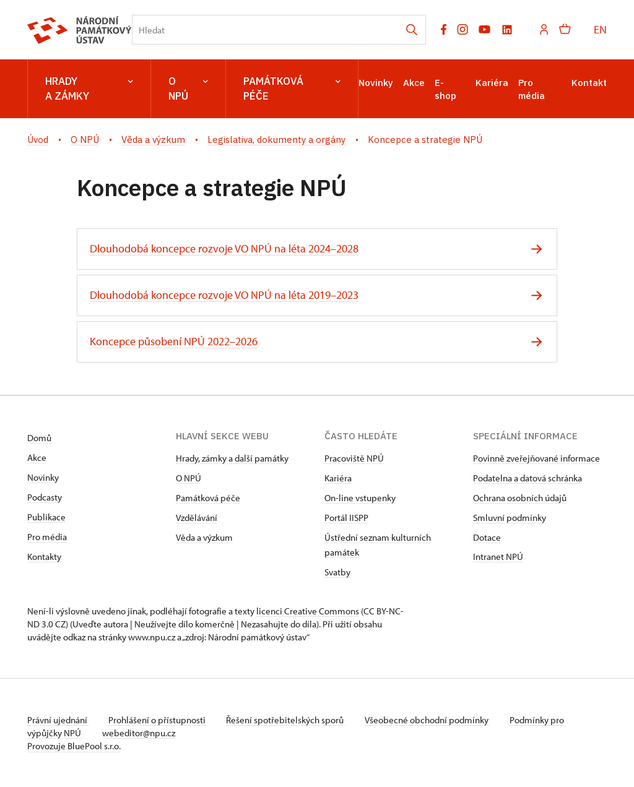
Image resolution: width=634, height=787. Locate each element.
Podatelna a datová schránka (527, 478)
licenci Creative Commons (307, 611)
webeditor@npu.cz (139, 733)
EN (600, 29)
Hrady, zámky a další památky (232, 458)
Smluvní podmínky (509, 517)
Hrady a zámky (89, 88)
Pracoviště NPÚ (354, 458)
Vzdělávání (196, 517)
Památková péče (292, 88)
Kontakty (44, 556)
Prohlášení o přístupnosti (158, 720)
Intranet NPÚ (498, 556)
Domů (39, 438)
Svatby (337, 572)
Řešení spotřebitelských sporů (287, 720)
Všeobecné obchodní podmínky (430, 720)
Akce (414, 82)
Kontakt (589, 82)
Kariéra (492, 82)
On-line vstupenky (360, 498)
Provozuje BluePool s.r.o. (74, 746)
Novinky (375, 82)
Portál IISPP (346, 517)
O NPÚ (188, 88)
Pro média (47, 537)
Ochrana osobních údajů (520, 498)
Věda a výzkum (204, 537)
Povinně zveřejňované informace (536, 458)
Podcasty (44, 497)
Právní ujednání (58, 720)
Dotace (487, 537)
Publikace (46, 517)
